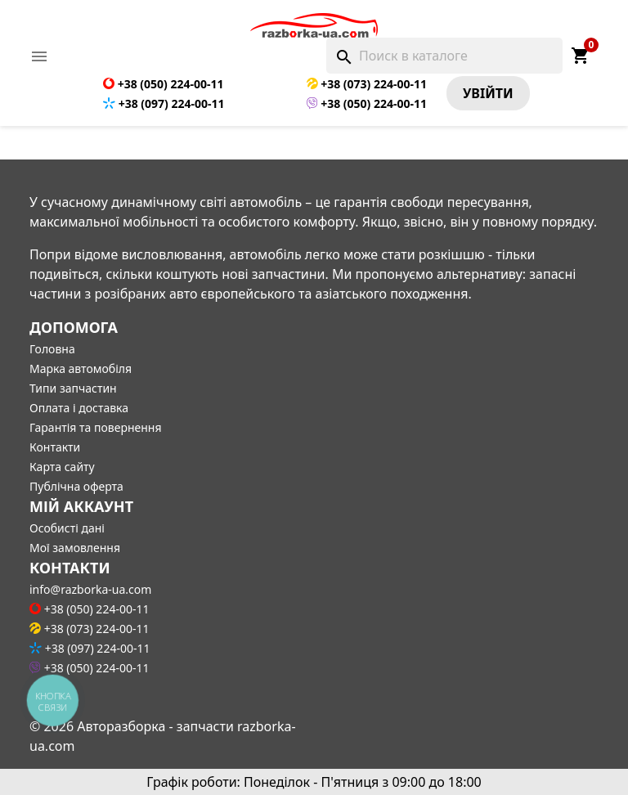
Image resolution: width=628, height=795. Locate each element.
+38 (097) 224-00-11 (163, 103)
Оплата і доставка (78, 407)
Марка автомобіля (80, 368)
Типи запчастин (73, 388)
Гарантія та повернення (95, 427)
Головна (52, 349)
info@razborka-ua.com (90, 589)
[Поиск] (444, 56)
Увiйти (488, 93)
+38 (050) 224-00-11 (163, 84)
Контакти (54, 447)
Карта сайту (62, 466)
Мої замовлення (74, 547)
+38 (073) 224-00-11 (367, 84)
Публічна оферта (76, 486)
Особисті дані (67, 528)
